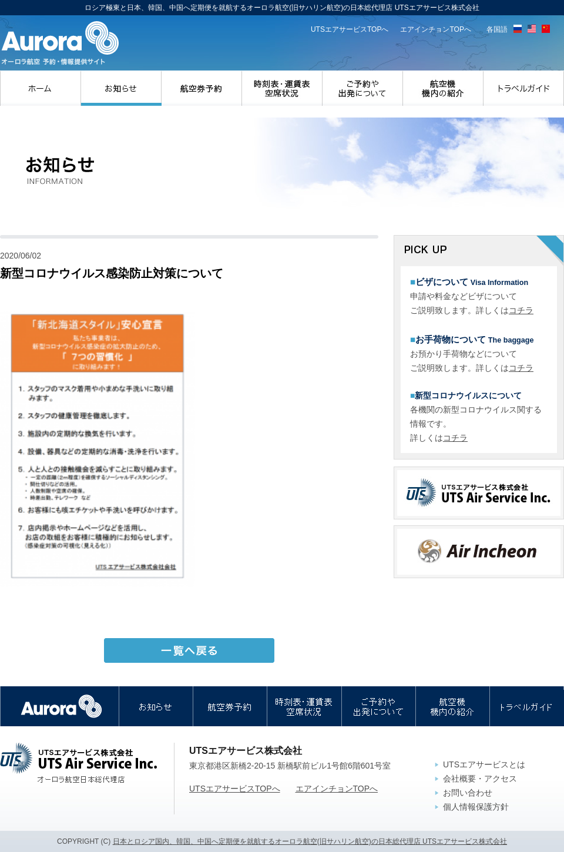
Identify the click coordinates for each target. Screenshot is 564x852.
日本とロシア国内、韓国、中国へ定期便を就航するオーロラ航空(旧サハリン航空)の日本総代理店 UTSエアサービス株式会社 (310, 841)
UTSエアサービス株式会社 (479, 493)
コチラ (521, 310)
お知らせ (121, 88)
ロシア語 (517, 29)
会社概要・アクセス (480, 778)
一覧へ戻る (189, 650)
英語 (532, 29)
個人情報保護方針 (476, 806)
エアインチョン (479, 551)
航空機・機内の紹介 (443, 88)
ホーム (40, 88)
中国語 (546, 29)
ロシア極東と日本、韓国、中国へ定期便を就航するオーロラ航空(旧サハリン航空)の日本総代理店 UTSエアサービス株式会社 (60, 43)
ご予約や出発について (363, 88)
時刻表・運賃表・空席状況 (282, 88)
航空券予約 (202, 88)
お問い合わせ (467, 792)
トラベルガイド (524, 88)
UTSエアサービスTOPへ (350, 29)
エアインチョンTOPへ (435, 29)
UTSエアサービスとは (484, 764)
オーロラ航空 (59, 706)
